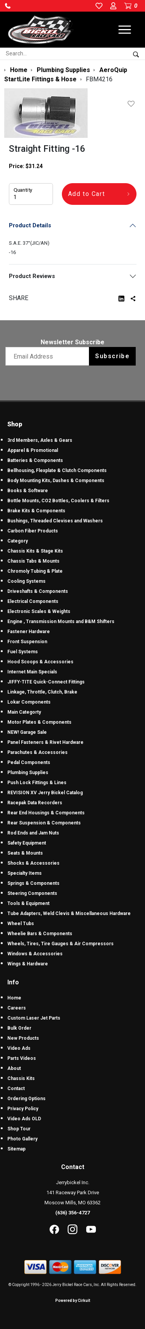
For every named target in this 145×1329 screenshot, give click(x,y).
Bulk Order (19, 1028)
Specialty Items (24, 873)
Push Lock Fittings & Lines (37, 782)
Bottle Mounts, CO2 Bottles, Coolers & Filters (58, 500)
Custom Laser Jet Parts (33, 1018)
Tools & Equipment (28, 903)
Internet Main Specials (32, 672)
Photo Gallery (22, 1139)
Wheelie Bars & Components (39, 933)
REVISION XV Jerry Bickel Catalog (45, 792)
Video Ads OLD (24, 1118)
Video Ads (19, 1048)
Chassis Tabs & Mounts (33, 561)
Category (17, 541)
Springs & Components (33, 883)
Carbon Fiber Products (32, 531)
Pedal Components (28, 762)
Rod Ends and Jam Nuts (33, 833)
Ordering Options (26, 1098)
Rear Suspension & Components (44, 823)
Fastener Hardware (28, 631)
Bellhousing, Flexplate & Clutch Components (57, 470)
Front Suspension (27, 641)
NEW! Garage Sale (27, 732)
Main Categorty (24, 712)
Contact (16, 1088)
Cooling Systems (26, 581)
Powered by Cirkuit (72, 1300)
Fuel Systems (22, 651)
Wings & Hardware (27, 964)
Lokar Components (29, 702)
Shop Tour (19, 1129)
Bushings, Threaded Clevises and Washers (55, 521)
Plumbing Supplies (27, 772)
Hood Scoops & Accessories (40, 661)
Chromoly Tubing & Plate (35, 571)
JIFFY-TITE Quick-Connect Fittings (46, 682)
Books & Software (27, 490)
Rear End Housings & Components (46, 813)
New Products (23, 1038)
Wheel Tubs (20, 923)
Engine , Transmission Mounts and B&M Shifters (60, 621)
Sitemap (16, 1149)
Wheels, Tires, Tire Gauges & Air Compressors (60, 943)
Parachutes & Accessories (37, 752)
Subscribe (112, 356)
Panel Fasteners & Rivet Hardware (45, 742)
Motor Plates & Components (39, 722)
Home (14, 998)
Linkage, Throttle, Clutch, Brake (42, 692)
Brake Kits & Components (36, 510)
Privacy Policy (22, 1108)
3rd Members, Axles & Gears (39, 440)
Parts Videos (21, 1058)
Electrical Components (32, 601)
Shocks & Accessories (33, 863)
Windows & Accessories (35, 953)
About (14, 1068)
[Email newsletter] (48, 356)
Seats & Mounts (25, 853)
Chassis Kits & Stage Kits (35, 551)
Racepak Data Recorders (34, 802)
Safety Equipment (26, 843)
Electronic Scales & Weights (38, 611)
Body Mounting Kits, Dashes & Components (55, 480)
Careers (16, 1008)
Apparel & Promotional (32, 450)
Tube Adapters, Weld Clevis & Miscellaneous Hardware (69, 913)
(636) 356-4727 (72, 1213)
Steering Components (32, 893)
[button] (7, 5)
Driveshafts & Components (37, 591)
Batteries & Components (35, 460)
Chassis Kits (21, 1078)
